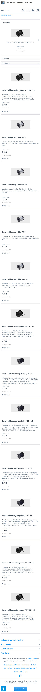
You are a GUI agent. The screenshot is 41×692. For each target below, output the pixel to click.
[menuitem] (5, 10)
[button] (3, 688)
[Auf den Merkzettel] (5, 111)
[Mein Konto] (33, 10)
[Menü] (5, 10)
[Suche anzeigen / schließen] (23, 10)
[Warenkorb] (38, 10)
